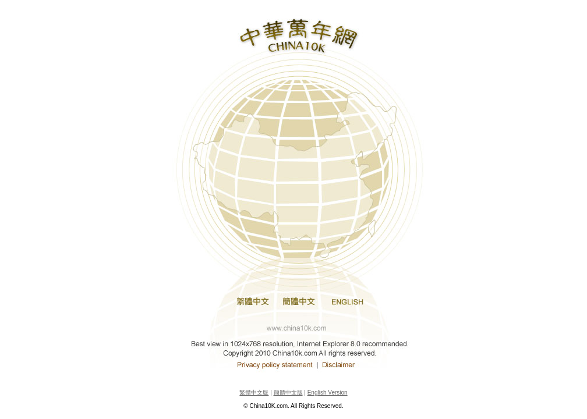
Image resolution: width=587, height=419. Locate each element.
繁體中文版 (253, 392)
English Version (327, 392)
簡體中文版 (288, 392)
